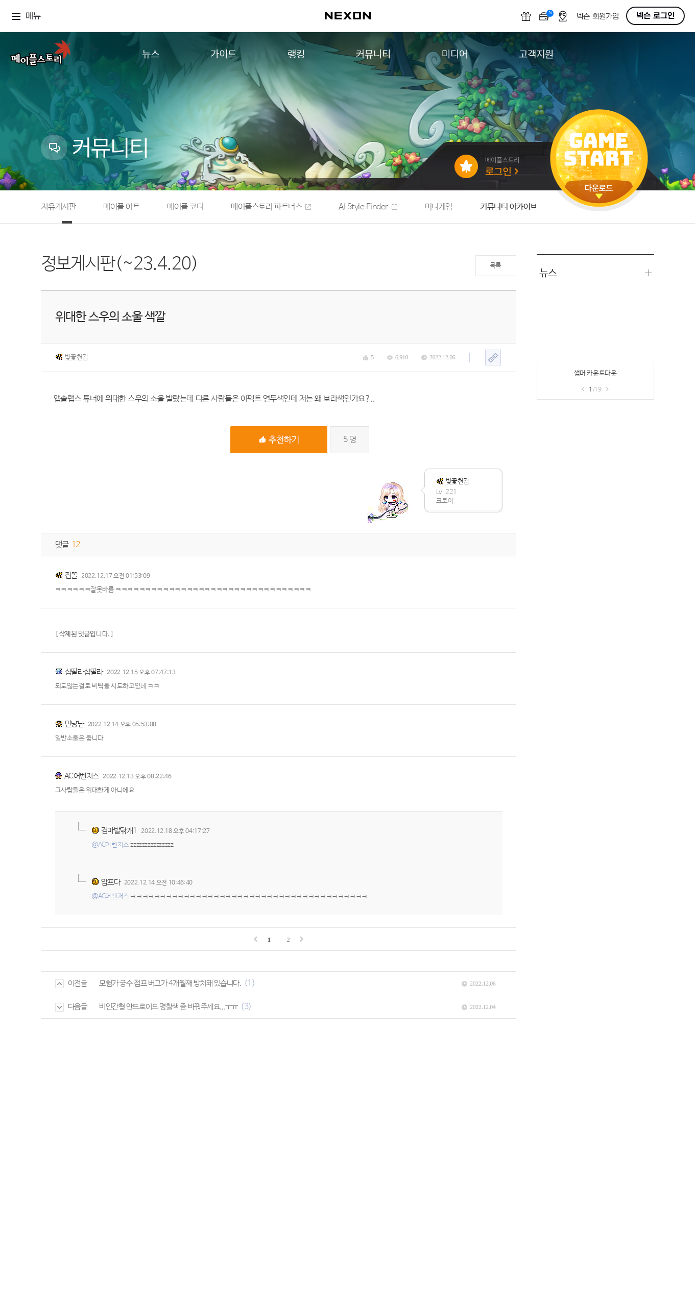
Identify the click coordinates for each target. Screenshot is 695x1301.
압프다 (111, 882)
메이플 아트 (121, 207)
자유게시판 (58, 207)
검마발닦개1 (119, 830)
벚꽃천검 (71, 357)
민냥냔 (74, 724)
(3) (246, 1007)
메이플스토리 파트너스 (271, 207)
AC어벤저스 (81, 776)
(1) (249, 983)
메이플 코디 (185, 207)
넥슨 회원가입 (598, 16)
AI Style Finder (368, 207)
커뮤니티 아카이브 (508, 207)
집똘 (71, 575)
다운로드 (599, 192)
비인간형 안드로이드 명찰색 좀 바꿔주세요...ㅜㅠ (168, 1006)
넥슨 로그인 (655, 15)
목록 (495, 265)
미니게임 (438, 207)
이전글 (71, 983)
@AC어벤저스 (110, 845)
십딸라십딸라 (84, 672)
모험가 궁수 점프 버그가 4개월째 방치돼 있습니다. (170, 983)
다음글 (71, 1006)
